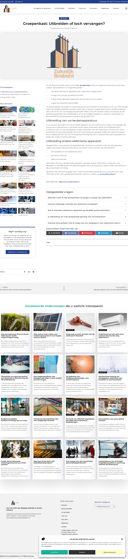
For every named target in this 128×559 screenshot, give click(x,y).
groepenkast (85, 85)
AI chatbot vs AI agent (6, 215)
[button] (122, 539)
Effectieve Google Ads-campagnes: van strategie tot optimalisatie (7, 115)
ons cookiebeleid (46, 546)
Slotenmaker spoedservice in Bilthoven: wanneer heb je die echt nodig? (8, 159)
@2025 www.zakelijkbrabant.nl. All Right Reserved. (17, 556)
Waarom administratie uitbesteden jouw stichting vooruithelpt (8, 191)
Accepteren (54, 552)
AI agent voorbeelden (24, 203)
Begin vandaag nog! (17, 232)
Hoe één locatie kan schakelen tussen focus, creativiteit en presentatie (26, 191)
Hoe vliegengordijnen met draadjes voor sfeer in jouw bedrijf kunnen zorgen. (48, 378)
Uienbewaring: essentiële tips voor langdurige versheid (46, 419)
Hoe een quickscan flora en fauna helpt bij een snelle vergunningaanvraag (14, 335)
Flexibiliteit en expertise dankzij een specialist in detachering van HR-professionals (14, 378)
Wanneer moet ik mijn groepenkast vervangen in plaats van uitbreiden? (87, 197)
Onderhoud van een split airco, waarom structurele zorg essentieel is (111, 335)
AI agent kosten (23, 215)
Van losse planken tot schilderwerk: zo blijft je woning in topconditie (7, 174)
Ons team (93, 8)
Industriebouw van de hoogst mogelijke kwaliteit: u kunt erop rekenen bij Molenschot (112, 462)
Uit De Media (59, 8)
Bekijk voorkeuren (110, 552)
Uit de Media (65, 512)
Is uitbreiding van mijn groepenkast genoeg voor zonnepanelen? (87, 217)
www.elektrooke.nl (107, 174)
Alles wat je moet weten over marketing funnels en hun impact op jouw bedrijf (47, 335)
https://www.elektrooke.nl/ (69, 182)
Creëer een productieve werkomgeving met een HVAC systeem (13, 462)
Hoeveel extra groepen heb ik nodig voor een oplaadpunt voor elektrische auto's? (87, 223)
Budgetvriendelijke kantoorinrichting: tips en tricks (14, 419)
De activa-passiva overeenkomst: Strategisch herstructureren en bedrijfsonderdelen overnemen (26, 176)
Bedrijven (64, 18)
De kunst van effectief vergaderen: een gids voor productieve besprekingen (80, 420)
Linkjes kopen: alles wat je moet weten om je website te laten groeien (69, 532)
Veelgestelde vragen (8, 97)
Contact (116, 8)
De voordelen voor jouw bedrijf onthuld (111, 419)
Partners (71, 8)
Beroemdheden (66, 508)
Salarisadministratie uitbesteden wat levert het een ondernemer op (8, 129)
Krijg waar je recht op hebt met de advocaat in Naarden (80, 335)
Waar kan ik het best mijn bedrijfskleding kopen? (44, 462)
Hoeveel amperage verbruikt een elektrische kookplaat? (87, 204)
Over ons (82, 8)
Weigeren (82, 552)
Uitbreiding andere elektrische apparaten (15, 94)
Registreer (105, 8)
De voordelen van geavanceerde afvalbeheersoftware (24, 115)
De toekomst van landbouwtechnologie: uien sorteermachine (77, 378)
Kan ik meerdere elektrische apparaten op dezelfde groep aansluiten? (87, 210)
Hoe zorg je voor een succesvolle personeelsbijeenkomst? (79, 462)
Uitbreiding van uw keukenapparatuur (14, 92)
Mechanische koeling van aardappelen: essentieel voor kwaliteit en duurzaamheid (110, 378)
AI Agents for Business (42, 8)
